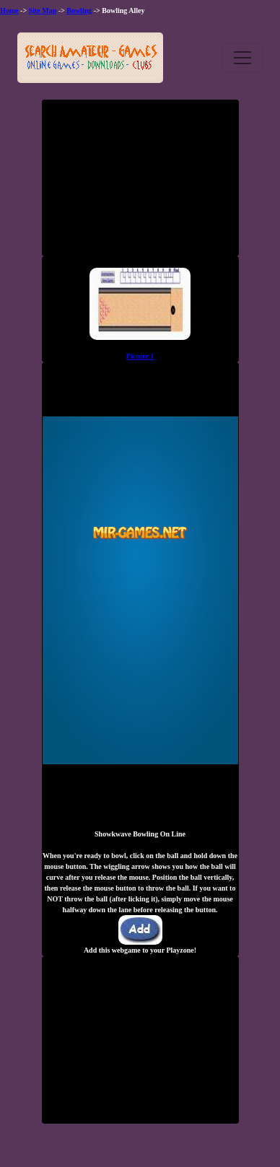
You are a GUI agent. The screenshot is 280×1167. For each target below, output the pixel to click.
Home (9, 10)
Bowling (79, 10)
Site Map (43, 10)
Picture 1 (140, 356)
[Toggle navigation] (242, 57)
